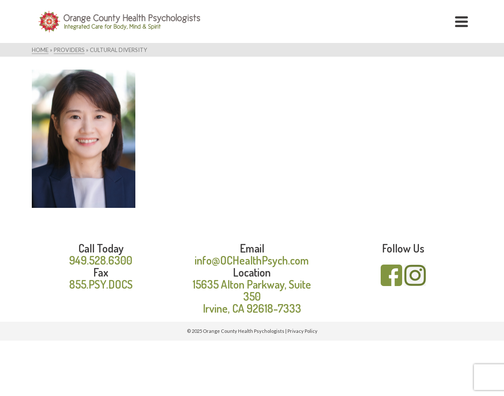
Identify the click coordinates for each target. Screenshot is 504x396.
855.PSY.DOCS (101, 284)
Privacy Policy (302, 331)
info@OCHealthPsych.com (252, 260)
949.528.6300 (100, 260)
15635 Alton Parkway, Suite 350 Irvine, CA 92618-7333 (251, 296)
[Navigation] (461, 21)
